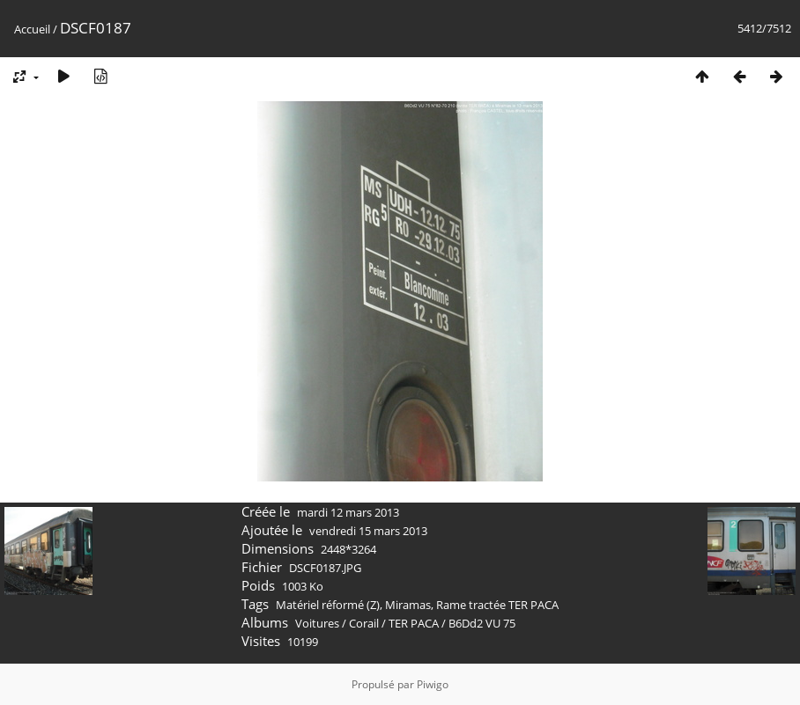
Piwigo (432, 684)
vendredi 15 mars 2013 (368, 531)
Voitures (317, 623)
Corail (364, 623)
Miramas (408, 605)
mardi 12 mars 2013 (348, 512)
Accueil (32, 29)
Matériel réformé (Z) (328, 605)
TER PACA (414, 623)
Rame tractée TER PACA (497, 605)
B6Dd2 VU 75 (481, 623)
